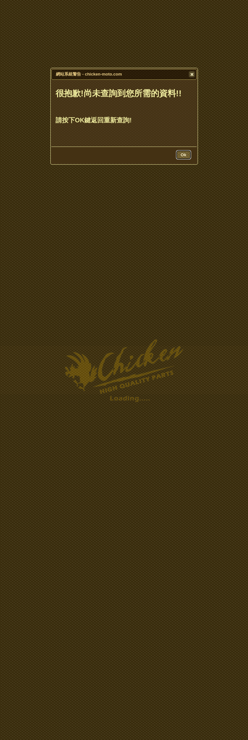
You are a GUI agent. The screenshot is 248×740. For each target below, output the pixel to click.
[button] (192, 74)
